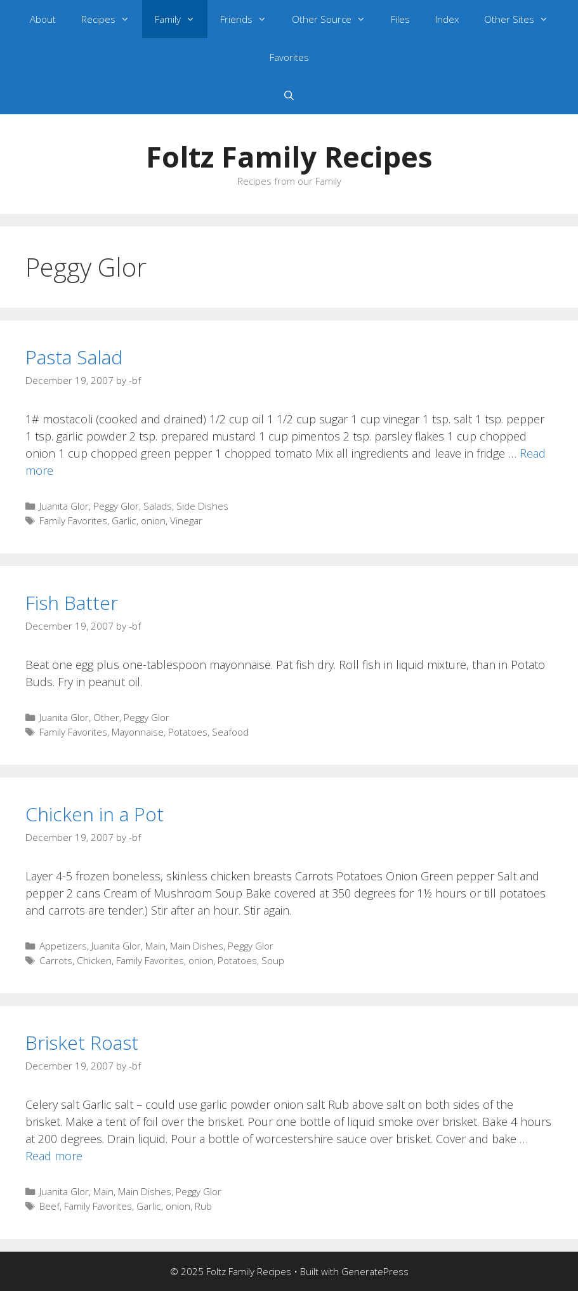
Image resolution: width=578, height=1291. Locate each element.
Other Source (335, 19)
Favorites (289, 57)
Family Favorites (73, 520)
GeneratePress (375, 1271)
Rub (203, 1206)
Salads (157, 506)
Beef (49, 1206)
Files (400, 19)
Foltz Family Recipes (289, 156)
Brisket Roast (81, 1042)
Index (447, 19)
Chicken (94, 960)
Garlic (124, 520)
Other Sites (522, 19)
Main (155, 945)
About (43, 19)
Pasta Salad (73, 357)
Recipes (111, 19)
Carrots (55, 960)
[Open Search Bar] (289, 95)
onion (153, 520)
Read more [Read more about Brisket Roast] (53, 1155)
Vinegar (186, 520)
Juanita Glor (64, 506)
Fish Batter (71, 603)
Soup (272, 960)
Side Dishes (202, 506)
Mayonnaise (138, 731)
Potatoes (187, 731)
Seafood (230, 731)
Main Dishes (196, 945)
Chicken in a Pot (94, 814)
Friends (249, 19)
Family (181, 19)
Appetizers (63, 945)
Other (106, 717)
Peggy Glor (116, 506)
